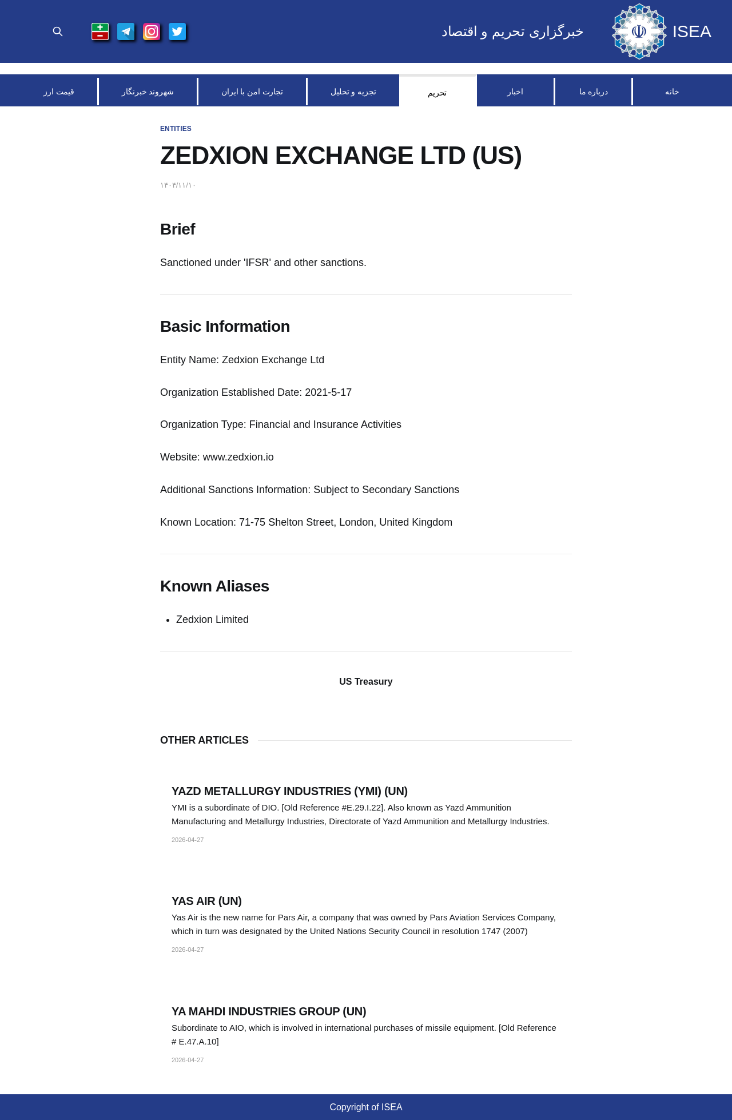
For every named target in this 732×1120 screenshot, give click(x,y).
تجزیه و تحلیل (353, 91)
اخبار (515, 91)
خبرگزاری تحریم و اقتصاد (512, 31)
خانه (672, 91)
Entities (176, 129)
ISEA (692, 31)
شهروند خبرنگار (148, 91)
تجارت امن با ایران (252, 91)
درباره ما (593, 91)
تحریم (437, 92)
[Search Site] (57, 31)
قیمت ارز (58, 91)
